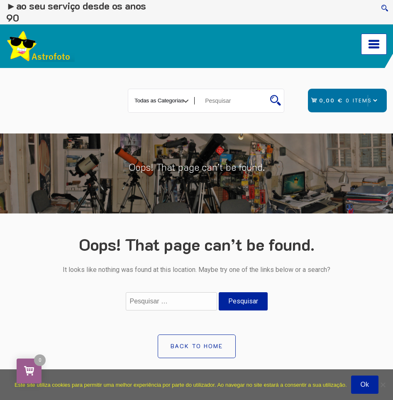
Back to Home (197, 346)
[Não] (382, 385)
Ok (365, 384)
